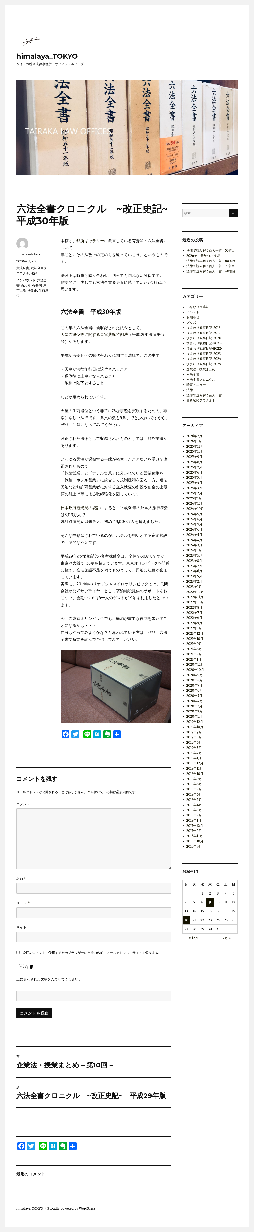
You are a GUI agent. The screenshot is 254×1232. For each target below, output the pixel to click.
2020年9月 (194, 675)
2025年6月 (194, 472)
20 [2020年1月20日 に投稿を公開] (186, 920)
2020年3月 (194, 706)
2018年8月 (194, 784)
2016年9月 (194, 846)
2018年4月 (194, 805)
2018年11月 (194, 768)
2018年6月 (194, 794)
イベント (192, 312)
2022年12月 (195, 592)
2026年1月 (194, 441)
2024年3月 (194, 545)
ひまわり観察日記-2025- (204, 364)
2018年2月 (194, 815)
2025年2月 (194, 493)
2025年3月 (194, 488)
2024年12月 (195, 503)
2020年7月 (194, 685)
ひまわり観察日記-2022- (204, 348)
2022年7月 (194, 613)
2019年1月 (193, 758)
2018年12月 (194, 763)
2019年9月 (194, 732)
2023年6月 (194, 571)
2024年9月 (194, 514)
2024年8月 (194, 519)
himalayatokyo (28, 254)
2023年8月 (194, 561)
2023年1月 (194, 587)
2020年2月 (194, 711)
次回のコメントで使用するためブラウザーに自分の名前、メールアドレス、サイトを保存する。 (92, 953)
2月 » (227, 938)
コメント (23, 804)
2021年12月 (194, 633)
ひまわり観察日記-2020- (204, 338)
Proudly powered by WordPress (71, 1209)
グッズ (191, 322)
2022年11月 (194, 597)
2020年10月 (195, 670)
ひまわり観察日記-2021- (204, 343)
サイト (21, 927)
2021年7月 (194, 654)
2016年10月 (194, 841)
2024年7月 (194, 524)
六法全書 (22, 268)
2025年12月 (195, 446)
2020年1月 (194, 716)
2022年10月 (195, 602)
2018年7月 (194, 789)
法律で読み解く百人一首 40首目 (210, 271)
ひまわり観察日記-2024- (204, 359)
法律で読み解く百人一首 (204, 395)
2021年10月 (194, 639)
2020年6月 (194, 690)
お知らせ (192, 317)
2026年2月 (194, 436)
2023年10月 (195, 555)
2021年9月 (194, 644)
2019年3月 (194, 748)
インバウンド (26, 280)
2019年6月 (194, 742)
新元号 (26, 285)
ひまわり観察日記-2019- (204, 333)
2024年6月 (194, 529)
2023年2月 (194, 581)
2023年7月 (194, 566)
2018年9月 (194, 779)
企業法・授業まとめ (200, 369)
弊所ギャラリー (90, 240)
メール (23, 903)
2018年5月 (194, 800)
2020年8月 (194, 680)
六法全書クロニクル (200, 380)
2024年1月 (194, 550)
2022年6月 (194, 618)
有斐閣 (37, 285)
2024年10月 (195, 509)
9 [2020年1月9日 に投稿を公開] (210, 902)
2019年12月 (194, 722)
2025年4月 (194, 483)
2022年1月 (194, 628)
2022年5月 (194, 623)
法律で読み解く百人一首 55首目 (210, 250)
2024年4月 (194, 540)
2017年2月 (194, 831)
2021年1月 (194, 659)
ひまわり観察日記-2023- (204, 354)
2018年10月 (194, 774)
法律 (34, 273)
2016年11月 (194, 836)
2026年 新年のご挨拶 (203, 256)
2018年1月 (193, 820)
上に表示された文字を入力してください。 (49, 979)
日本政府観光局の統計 (80, 507)
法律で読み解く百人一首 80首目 (210, 261)
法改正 (32, 290)
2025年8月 (194, 462)
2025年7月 (194, 467)
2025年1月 (194, 498)
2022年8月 (194, 607)
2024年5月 (194, 535)
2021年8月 (194, 649)
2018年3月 (194, 810)
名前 (21, 879)
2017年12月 (194, 826)
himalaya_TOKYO (47, 56)
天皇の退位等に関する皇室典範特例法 (94, 334)
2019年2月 (194, 753)
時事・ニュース (197, 385)
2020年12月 (195, 665)
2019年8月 (194, 737)
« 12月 (193, 938)
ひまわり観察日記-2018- (204, 328)
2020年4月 (194, 701)
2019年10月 (194, 727)
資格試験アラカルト (200, 400)
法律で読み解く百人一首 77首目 (210, 266)
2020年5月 (194, 696)
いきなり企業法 (197, 307)
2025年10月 (195, 452)
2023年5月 (194, 576)
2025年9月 (194, 457)
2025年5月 (194, 477)
